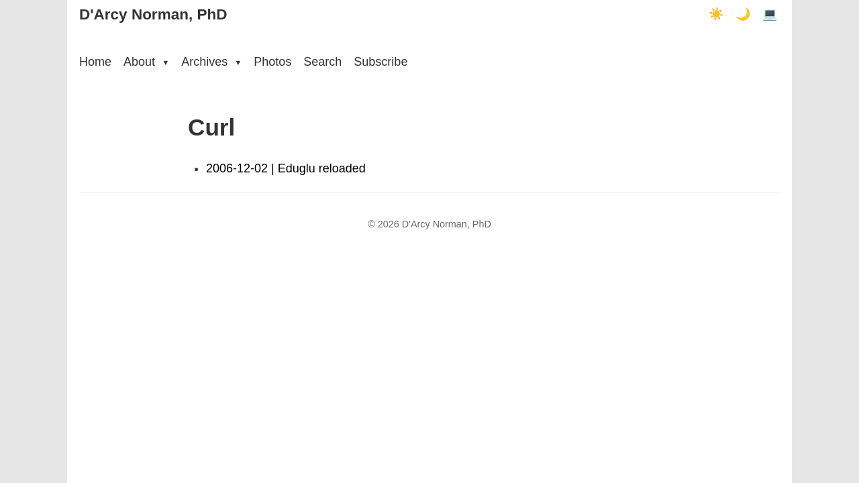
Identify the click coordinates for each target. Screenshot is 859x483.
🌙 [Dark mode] (743, 14)
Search (322, 61)
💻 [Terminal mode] (769, 14)
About (146, 61)
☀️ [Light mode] (716, 14)
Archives (211, 61)
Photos (272, 61)
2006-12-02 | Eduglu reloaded (286, 168)
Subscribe (380, 61)
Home (95, 61)
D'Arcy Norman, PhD (153, 14)
